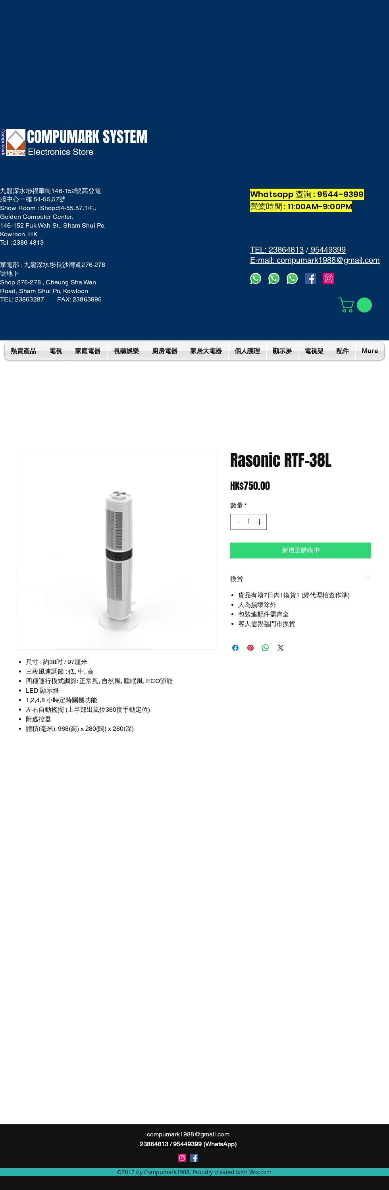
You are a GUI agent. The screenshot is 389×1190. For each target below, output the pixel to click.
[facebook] (310, 278)
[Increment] (260, 521)
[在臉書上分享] (235, 648)
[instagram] (182, 1158)
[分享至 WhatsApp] (265, 648)
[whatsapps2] (273, 278)
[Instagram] (328, 278)
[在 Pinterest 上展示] (250, 648)
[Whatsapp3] (255, 278)
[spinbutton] (248, 521)
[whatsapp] (292, 278)
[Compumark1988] (194, 1158)
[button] (357, 305)
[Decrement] (237, 521)
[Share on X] (280, 648)
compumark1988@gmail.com (188, 1134)
